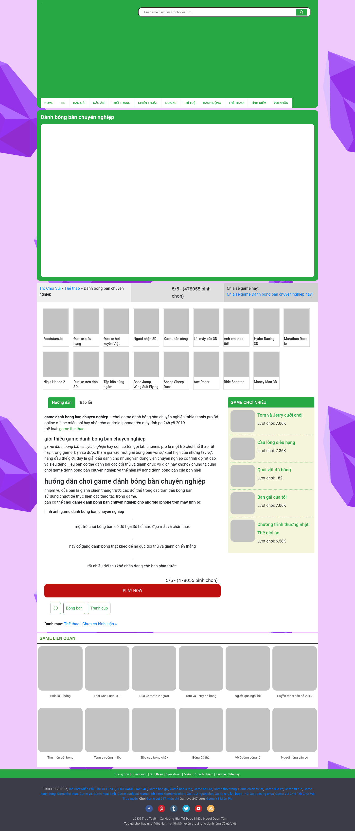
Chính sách (139, 774)
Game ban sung (181, 789)
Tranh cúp (99, 608)
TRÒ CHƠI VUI (105, 789)
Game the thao (67, 794)
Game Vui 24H (285, 794)
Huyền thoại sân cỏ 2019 (294, 696)
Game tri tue (293, 789)
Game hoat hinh (104, 794)
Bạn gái (79, 103)
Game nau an (203, 789)
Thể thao (236, 103)
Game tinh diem (151, 794)
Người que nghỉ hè (248, 696)
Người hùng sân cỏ (294, 757)
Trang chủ (122, 774)
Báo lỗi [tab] (86, 402)
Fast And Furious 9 (107, 696)
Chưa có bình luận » (99, 624)
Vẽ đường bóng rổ (247, 757)
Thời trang (121, 103)
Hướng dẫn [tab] (61, 402)
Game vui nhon (174, 794)
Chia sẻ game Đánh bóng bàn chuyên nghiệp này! (270, 294)
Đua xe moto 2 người (154, 696)
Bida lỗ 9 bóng (60, 696)
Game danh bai (128, 794)
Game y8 (85, 794)
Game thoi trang (225, 789)
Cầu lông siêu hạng (276, 442)
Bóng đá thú (201, 757)
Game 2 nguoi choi (200, 794)
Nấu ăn (99, 103)
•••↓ (63, 103)
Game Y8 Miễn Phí (219, 798)
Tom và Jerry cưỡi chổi (279, 415)
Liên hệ (221, 774)
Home (48, 103)
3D (55, 608)
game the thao (72, 428)
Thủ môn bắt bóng (60, 757)
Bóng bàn (74, 608)
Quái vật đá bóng (274, 469)
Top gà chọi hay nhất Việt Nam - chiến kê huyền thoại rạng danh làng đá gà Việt (180, 823)
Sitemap (234, 774)
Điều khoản (173, 774)
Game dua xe (274, 789)
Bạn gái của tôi (272, 497)
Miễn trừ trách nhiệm (198, 774)
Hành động (212, 103)
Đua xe (171, 103)
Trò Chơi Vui (50, 288)
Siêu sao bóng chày (154, 757)
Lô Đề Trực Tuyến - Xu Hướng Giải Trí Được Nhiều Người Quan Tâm (180, 818)
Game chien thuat (250, 789)
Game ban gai (159, 789)
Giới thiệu (156, 774)
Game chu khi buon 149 (231, 794)
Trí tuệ (189, 103)
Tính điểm (258, 103)
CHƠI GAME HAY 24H (132, 789)
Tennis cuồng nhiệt (107, 757)
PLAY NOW (132, 590)
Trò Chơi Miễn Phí (81, 789)
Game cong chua (262, 794)
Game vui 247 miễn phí (162, 798)
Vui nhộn (281, 103)
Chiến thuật (148, 103)
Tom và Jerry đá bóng (200, 696)
